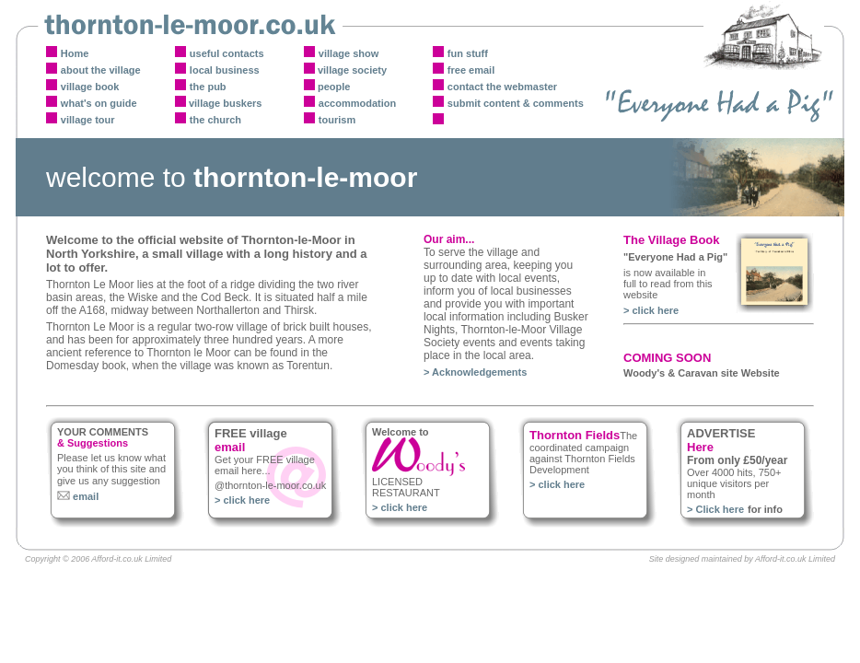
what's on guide (99, 103)
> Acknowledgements (475, 372)
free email (470, 70)
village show (348, 53)
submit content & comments (515, 103)
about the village (101, 70)
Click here (719, 509)
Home (75, 53)
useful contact (224, 53)
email (84, 496)
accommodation (357, 103)
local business (225, 70)
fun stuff (467, 53)
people (333, 86)
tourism (337, 119)
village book (90, 86)
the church (215, 119)
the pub (208, 86)
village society (351, 70)
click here (655, 310)
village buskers (224, 103)
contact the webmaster (502, 86)
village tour (88, 119)
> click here (242, 500)
